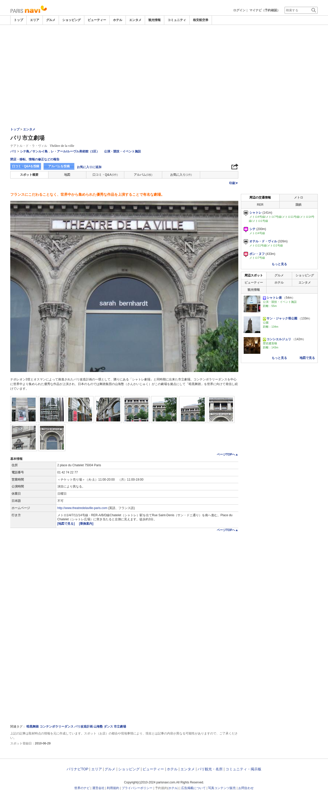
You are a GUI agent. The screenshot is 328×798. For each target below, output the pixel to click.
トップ (18, 20)
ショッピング (71, 20)
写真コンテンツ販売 (222, 788)
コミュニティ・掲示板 (243, 769)
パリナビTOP (77, 769)
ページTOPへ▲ (227, 454)
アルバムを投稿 (59, 166)
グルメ (50, 20)
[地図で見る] (66, 523)
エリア (34, 20)
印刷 (233, 183)
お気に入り (181, 175)
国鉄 (298, 204)
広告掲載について (193, 788)
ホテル (117, 20)
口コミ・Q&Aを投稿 (25, 166)
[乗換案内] (86, 523)
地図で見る (307, 358)
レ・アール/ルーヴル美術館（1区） (75, 151)
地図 (67, 175)
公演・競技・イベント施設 (122, 151)
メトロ (298, 197)
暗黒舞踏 (32, 726)
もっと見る (279, 264)
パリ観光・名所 (210, 769)
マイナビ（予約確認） (264, 10)
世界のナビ (82, 788)
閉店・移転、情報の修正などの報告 (34, 159)
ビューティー (97, 20)
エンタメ (135, 20)
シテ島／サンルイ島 (34, 151)
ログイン (239, 10)
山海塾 (98, 726)
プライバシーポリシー (137, 788)
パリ (13, 151)
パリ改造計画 (83, 726)
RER (260, 204)
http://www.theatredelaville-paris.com (82, 508)
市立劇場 (120, 726)
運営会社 (98, 788)
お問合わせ (246, 788)
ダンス (108, 726)
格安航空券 (200, 20)
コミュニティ (177, 20)
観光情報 (154, 20)
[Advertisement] (164, 63)
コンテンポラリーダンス (57, 726)
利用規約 (113, 788)
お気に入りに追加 (89, 167)
